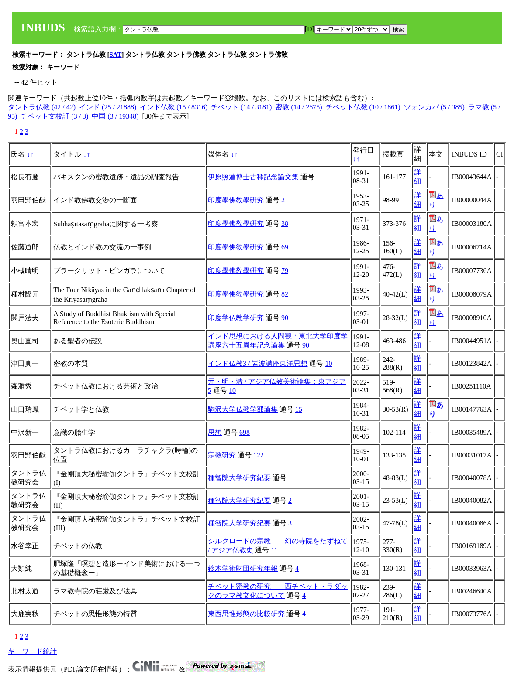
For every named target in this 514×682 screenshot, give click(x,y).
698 (244, 432)
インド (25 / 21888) (107, 107)
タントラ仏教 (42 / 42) (42, 107)
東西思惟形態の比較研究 (246, 613)
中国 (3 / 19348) (115, 116)
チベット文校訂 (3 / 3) (54, 116)
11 (274, 550)
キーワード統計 (32, 651)
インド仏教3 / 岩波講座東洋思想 (257, 363)
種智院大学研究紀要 (239, 477)
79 (284, 270)
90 (284, 317)
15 (298, 409)
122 (258, 455)
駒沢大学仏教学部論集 (243, 409)
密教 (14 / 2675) (298, 107)
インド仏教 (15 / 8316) (173, 107)
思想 (215, 432)
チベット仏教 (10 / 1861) (363, 107)
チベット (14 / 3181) (241, 107)
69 (284, 247)
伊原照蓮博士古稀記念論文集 (253, 177)
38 (284, 223)
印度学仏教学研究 (236, 317)
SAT (116, 54)
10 (328, 363)
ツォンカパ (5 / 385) (434, 107)
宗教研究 (222, 455)
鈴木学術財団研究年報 (243, 568)
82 (284, 294)
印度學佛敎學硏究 (236, 200)
